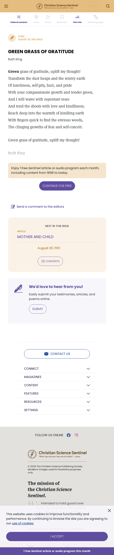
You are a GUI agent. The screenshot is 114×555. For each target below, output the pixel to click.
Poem (21, 36)
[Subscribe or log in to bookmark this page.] (62, 19)
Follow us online (49, 435)
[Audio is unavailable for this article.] (36, 19)
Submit (37, 309)
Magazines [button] (32, 377)
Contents (50, 261)
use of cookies (22, 523)
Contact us (57, 354)
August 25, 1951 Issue (30, 39)
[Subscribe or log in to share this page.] (48, 19)
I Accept (57, 536)
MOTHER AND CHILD (35, 236)
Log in (92, 6)
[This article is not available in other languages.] (95, 19)
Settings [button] (31, 410)
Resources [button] (32, 402)
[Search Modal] (107, 6)
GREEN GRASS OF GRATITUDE (41, 51)
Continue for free (57, 186)
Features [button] (31, 393)
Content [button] (31, 385)
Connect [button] (31, 368)
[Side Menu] (6, 6)
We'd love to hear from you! (56, 286)
